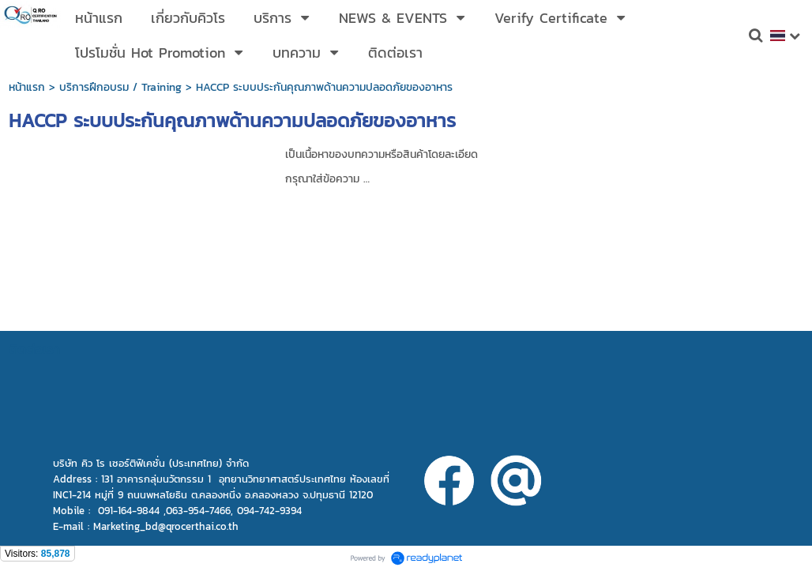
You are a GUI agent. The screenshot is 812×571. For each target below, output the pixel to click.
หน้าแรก (27, 87)
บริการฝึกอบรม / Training (120, 87)
